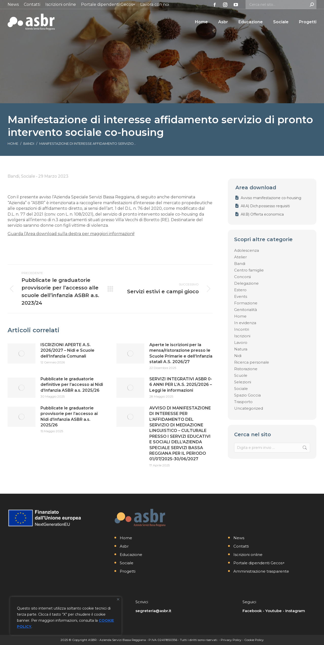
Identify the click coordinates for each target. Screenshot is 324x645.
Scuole (240, 375)
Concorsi (242, 276)
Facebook (252, 610)
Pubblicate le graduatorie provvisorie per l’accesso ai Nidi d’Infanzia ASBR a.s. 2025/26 (69, 416)
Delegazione (246, 283)
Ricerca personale (251, 362)
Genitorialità (245, 309)
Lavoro (240, 342)
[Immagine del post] (21, 353)
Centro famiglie (249, 270)
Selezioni (242, 382)
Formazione (245, 303)
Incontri (241, 329)
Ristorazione (245, 368)
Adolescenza (246, 250)
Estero (240, 289)
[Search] (281, 4)
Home (240, 316)
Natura (240, 349)
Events (240, 296)
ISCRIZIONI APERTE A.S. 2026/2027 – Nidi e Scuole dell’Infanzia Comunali (67, 350)
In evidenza (245, 322)
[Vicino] (118, 599)
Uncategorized (248, 408)
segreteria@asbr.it (153, 610)
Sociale (241, 388)
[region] (66, 616)
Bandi (239, 263)
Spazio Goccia (247, 395)
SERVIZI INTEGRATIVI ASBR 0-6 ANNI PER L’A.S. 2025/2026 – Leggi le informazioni (180, 385)
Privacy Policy (231, 640)
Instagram (295, 610)
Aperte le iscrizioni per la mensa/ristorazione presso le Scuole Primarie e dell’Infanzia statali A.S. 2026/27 (180, 353)
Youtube (273, 610)
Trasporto (243, 401)
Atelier (240, 257)
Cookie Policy (254, 640)
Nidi (237, 355)
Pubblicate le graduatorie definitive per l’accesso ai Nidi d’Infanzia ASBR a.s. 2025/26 (71, 385)
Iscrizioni (242, 336)
